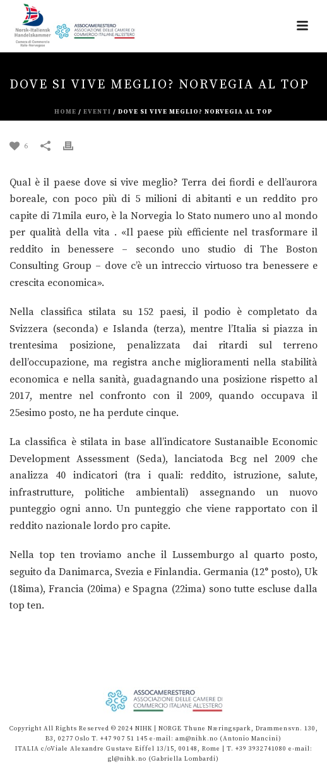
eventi (97, 112)
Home (65, 112)
